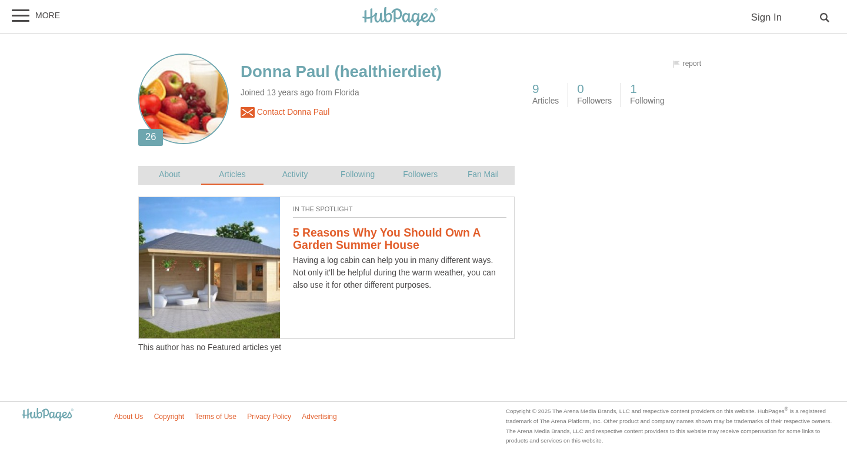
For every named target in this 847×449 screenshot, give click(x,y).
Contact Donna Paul (285, 112)
